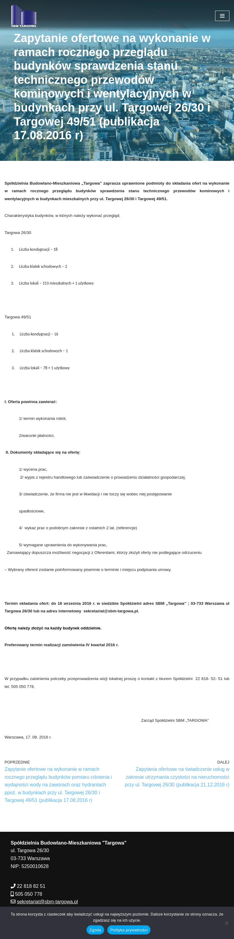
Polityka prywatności (129, 930)
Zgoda (95, 930)
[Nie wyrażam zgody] (226, 923)
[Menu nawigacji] (222, 16)
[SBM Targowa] (23, 15)
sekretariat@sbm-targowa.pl (47, 902)
